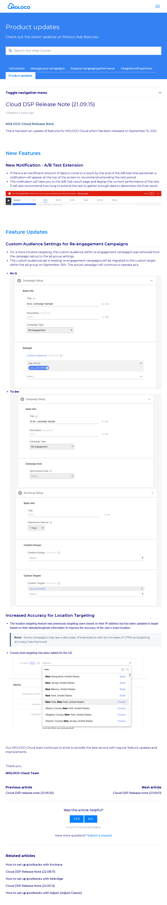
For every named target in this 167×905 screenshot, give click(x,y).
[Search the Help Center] (83, 51)
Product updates (20, 75)
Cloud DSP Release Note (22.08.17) (30, 871)
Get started (16, 68)
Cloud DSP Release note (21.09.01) (137, 793)
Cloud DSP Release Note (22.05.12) (30, 886)
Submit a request (99, 835)
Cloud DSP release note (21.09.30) (30, 793)
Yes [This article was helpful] (76, 819)
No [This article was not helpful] (91, 819)
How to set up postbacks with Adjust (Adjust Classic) (44, 893)
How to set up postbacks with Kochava (34, 864)
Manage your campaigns (47, 68)
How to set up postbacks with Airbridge (34, 878)
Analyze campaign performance (93, 68)
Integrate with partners (136, 68)
